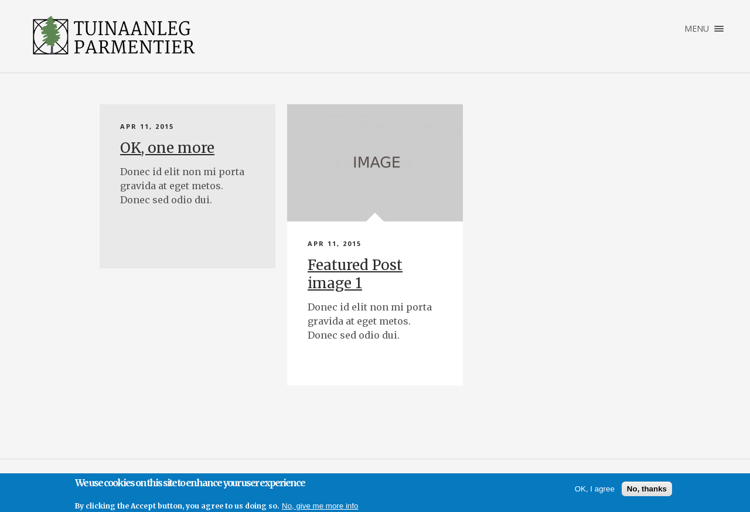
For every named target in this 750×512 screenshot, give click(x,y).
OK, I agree (595, 488)
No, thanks (647, 488)
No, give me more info (320, 505)
